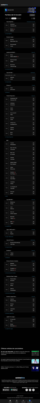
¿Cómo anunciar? (20, 395)
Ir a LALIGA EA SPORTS (9, 69)
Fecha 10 (33, 95)
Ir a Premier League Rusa (9, 313)
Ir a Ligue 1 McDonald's (9, 236)
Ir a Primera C (7, 92)
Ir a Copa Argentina (8, 33)
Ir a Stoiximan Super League (10, 293)
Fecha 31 (33, 250)
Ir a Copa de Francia (8, 247)
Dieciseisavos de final (31, 21)
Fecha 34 (33, 37)
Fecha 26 (33, 229)
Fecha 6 (33, 85)
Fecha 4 (33, 276)
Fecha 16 (33, 199)
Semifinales (33, 72)
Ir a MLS (6, 196)
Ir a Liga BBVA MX (8, 226)
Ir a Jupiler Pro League (9, 328)
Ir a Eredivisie (7, 257)
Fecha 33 (33, 52)
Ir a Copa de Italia (8, 81)
